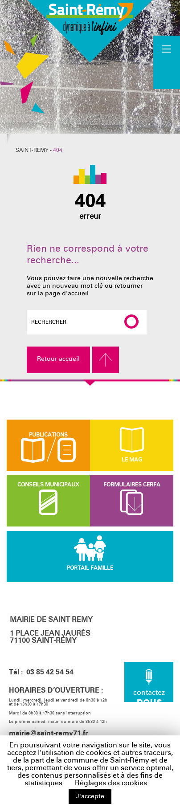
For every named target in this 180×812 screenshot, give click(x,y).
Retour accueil (58, 359)
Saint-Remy (32, 150)
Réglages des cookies (111, 783)
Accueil (167, 61)
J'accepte (90, 796)
